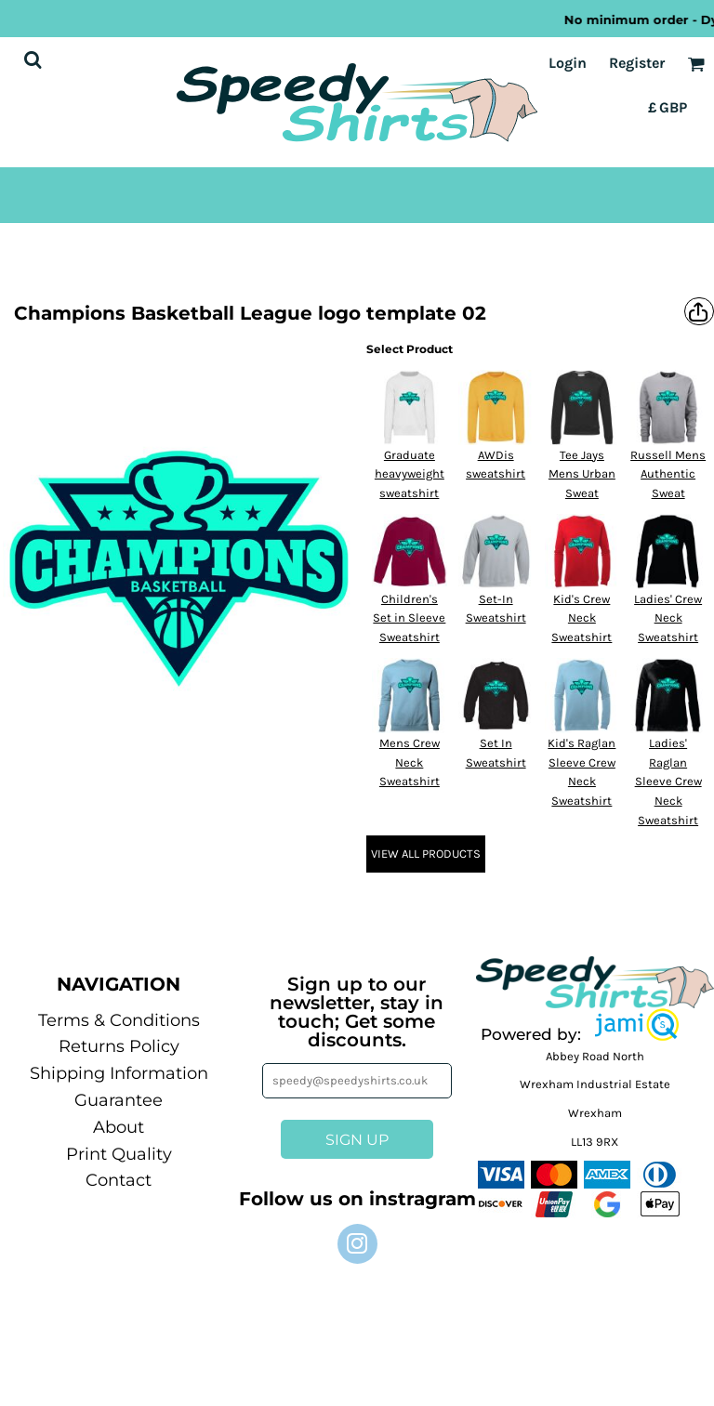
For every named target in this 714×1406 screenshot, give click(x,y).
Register (637, 63)
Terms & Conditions (119, 1020)
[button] (637, 1024)
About (118, 1127)
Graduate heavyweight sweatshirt (409, 474)
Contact (119, 1180)
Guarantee (118, 1100)
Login (568, 63)
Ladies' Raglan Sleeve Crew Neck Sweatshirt (668, 781)
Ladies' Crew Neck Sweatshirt (668, 618)
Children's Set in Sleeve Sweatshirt (409, 618)
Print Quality (119, 1154)
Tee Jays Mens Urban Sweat (582, 474)
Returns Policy (119, 1046)
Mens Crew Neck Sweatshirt (409, 762)
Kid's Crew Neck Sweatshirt (581, 618)
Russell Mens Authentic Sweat (668, 474)
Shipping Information (119, 1073)
